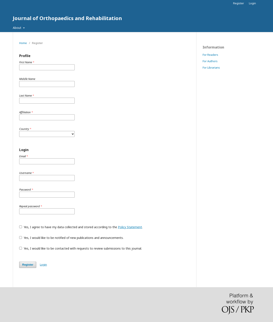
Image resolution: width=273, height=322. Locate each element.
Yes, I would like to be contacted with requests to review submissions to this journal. (80, 248)
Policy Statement (130, 227)
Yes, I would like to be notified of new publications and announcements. (71, 238)
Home (23, 43)
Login (252, 3)
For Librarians (211, 67)
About (17, 28)
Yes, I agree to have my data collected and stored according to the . (81, 227)
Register (238, 3)
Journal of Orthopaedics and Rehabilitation (67, 18)
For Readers (210, 55)
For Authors (210, 61)
